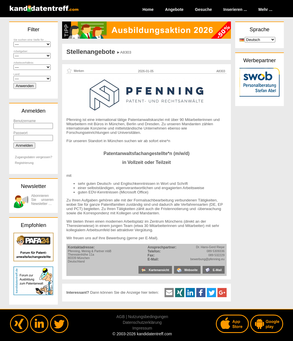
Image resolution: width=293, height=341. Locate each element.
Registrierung (24, 162)
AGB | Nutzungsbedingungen (142, 316)
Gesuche (203, 9)
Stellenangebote (90, 51)
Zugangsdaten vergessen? (33, 157)
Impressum (142, 328)
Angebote (174, 9)
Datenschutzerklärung (142, 322)
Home (148, 9)
